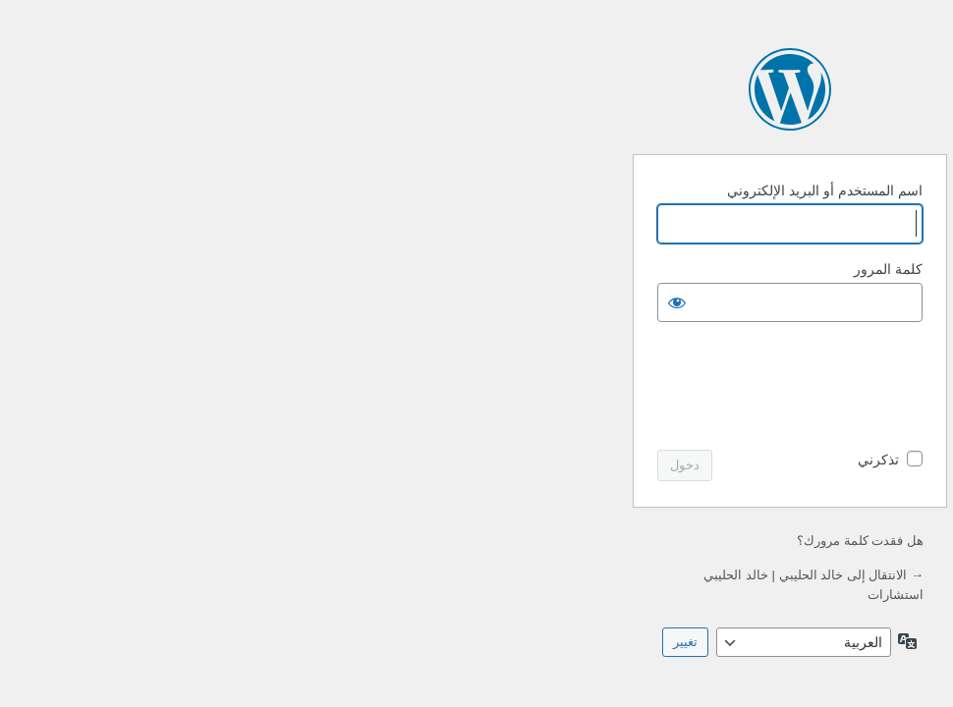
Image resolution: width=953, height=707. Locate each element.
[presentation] (459, 388)
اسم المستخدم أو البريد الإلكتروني (511, 190)
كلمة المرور (574, 269)
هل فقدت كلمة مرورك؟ (546, 540)
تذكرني (565, 459)
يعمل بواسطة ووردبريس (476, 89)
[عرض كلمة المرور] (363, 302)
